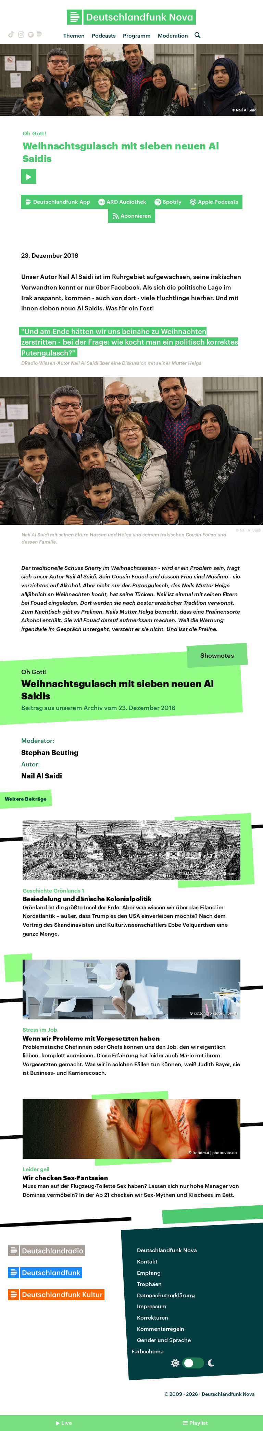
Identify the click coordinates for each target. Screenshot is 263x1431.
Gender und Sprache (164, 1340)
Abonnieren (131, 215)
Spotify (167, 201)
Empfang (149, 1272)
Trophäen (149, 1284)
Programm (137, 35)
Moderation (173, 35)
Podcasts (104, 35)
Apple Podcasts (214, 201)
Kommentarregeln (160, 1328)
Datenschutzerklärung (166, 1295)
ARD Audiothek (122, 201)
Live (66, 1422)
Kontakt (147, 1261)
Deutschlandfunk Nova (167, 1250)
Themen (74, 35)
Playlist (198, 1422)
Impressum (151, 1306)
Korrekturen (152, 1317)
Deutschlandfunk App (57, 201)
